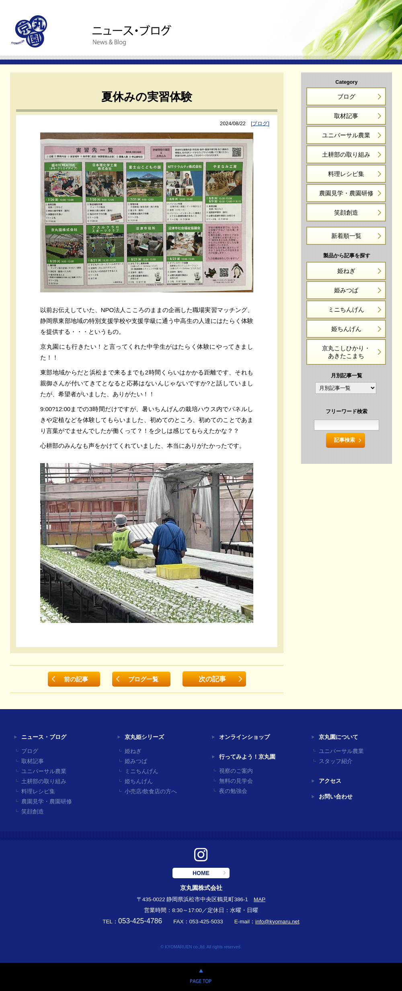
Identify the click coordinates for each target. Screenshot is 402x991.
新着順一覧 (346, 235)
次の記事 (212, 679)
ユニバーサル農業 (346, 135)
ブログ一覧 (143, 679)
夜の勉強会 (233, 791)
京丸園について (338, 737)
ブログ (346, 96)
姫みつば (346, 290)
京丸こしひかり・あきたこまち (346, 352)
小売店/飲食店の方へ (151, 791)
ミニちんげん (346, 309)
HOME (201, 873)
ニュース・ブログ (43, 737)
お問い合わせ (336, 797)
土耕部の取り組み (346, 154)
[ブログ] (260, 123)
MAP (259, 899)
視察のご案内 (236, 771)
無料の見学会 (236, 781)
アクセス (330, 781)
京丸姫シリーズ (144, 737)
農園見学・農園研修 (346, 193)
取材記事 (346, 115)
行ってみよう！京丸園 (247, 757)
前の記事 (76, 679)
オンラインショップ (244, 737)
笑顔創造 (346, 212)
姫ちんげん (346, 328)
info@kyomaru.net (277, 922)
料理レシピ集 (346, 173)
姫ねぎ (346, 270)
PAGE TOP (201, 977)
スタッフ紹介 (336, 761)
